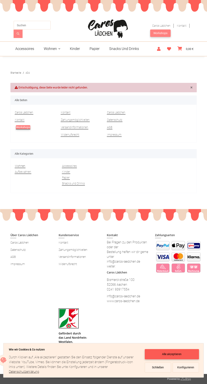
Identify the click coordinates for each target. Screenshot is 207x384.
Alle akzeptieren (171, 354)
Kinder (66, 171)
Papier (66, 177)
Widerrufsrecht (70, 134)
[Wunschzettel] (169, 49)
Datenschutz (114, 119)
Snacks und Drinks (73, 183)
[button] (159, 49)
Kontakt (181, 25)
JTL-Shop (185, 379)
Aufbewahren (23, 171)
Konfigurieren (185, 367)
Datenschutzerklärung (25, 372)
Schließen (157, 367)
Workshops (160, 33)
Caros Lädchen (161, 25)
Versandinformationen (74, 127)
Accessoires (69, 166)
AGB (109, 127)
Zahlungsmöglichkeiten (75, 119)
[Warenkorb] (185, 49)
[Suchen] (32, 25)
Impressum (114, 134)
